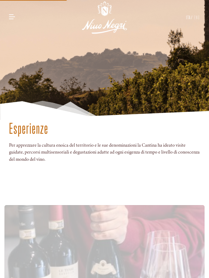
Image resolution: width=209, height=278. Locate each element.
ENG (196, 17)
